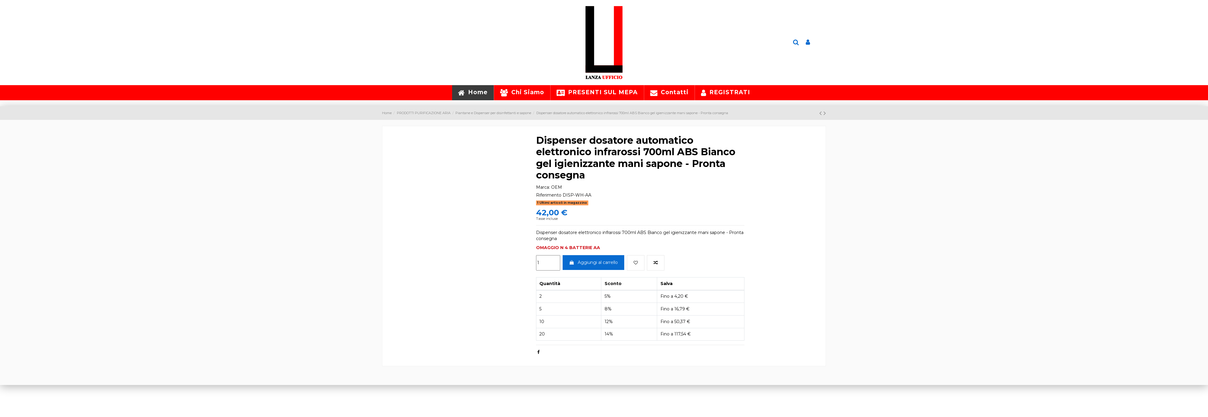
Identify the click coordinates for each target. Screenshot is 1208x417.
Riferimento (548, 195)
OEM (556, 187)
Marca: (543, 187)
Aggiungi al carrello (593, 262)
